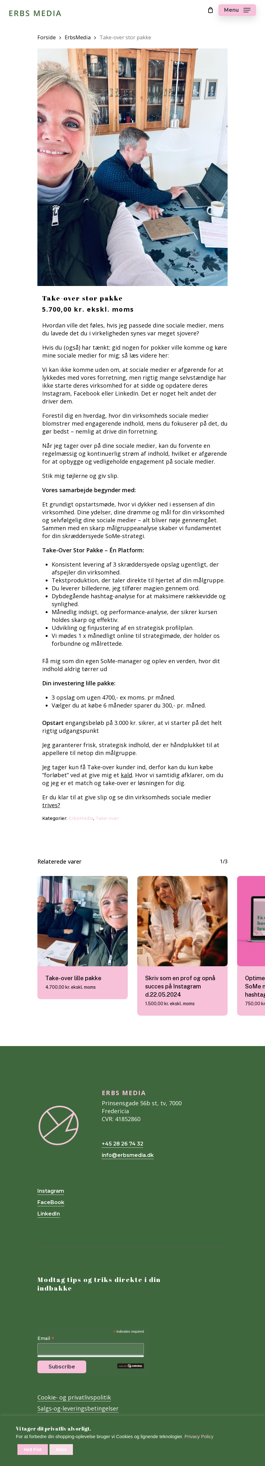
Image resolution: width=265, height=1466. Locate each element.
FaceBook (50, 1202)
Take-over (107, 818)
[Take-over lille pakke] (82, 921)
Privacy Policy (198, 1436)
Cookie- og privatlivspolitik (74, 1397)
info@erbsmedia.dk (128, 1155)
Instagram (50, 1191)
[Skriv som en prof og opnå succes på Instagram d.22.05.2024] (182, 921)
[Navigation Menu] (237, 10)
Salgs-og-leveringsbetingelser (78, 1408)
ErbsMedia (78, 37)
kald (126, 775)
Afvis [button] (61, 1449)
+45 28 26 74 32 (122, 1144)
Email (45, 1338)
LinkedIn (48, 1214)
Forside (46, 37)
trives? (51, 805)
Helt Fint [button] (33, 1449)
